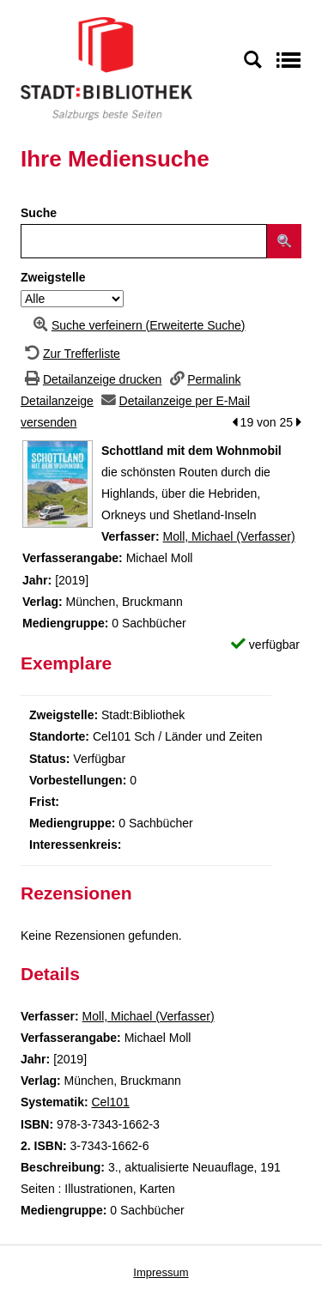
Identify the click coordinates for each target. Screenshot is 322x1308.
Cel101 (110, 1102)
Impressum (160, 1272)
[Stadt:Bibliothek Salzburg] (106, 68)
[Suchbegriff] (144, 241)
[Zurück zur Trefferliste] (70, 353)
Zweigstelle (53, 277)
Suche (39, 213)
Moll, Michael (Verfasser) (229, 536)
